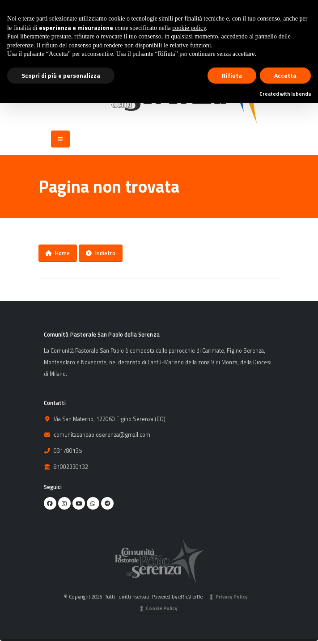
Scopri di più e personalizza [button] (60, 75)
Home (57, 253)
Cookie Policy (162, 608)
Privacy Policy (232, 596)
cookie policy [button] (189, 28)
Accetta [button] (285, 75)
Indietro (100, 253)
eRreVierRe (190, 596)
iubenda (301, 93)
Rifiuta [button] (232, 75)
